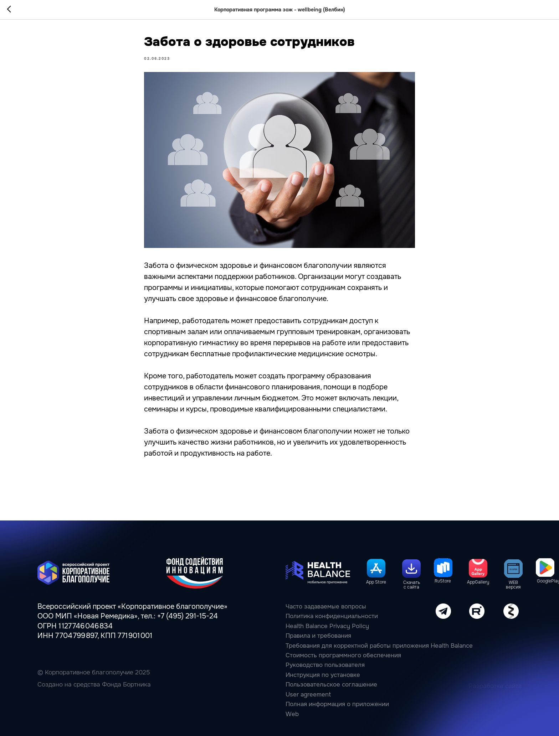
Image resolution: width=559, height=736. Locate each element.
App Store (376, 582)
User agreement (308, 694)
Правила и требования (318, 635)
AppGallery (478, 582)
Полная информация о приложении (337, 704)
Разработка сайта (495, 686)
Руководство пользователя (325, 665)
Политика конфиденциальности (332, 616)
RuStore (443, 581)
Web (292, 714)
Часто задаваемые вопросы (326, 606)
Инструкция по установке (323, 675)
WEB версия (513, 585)
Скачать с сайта (411, 585)
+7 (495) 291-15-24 (187, 616)
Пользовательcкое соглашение (331, 684)
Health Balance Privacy (318, 626)
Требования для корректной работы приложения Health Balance (379, 645)
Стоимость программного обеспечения (343, 655)
